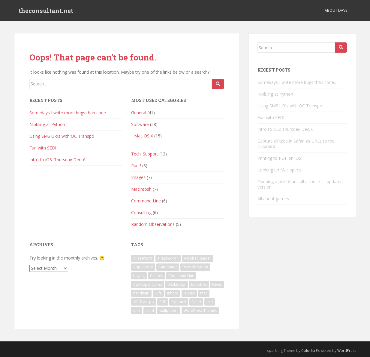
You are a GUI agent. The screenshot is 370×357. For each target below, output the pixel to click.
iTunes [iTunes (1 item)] (189, 293)
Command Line (146, 201)
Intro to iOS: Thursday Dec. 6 (57, 159)
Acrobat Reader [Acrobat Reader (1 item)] (197, 258)
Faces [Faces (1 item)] (217, 284)
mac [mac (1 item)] (203, 293)
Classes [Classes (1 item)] (156, 275)
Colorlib (308, 350)
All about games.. (274, 199)
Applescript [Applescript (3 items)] (143, 266)
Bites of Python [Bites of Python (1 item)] (195, 266)
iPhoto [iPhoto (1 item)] (172, 293)
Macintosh (141, 189)
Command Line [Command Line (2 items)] (181, 275)
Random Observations (153, 224)
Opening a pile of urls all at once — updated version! (300, 184)
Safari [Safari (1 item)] (196, 301)
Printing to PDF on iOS (279, 158)
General (138, 112)
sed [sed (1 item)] (209, 301)
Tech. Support (144, 154)
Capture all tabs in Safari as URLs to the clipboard (296, 143)
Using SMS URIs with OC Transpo (61, 136)
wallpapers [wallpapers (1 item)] (168, 310)
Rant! (136, 165)
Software (140, 124)
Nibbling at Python (47, 124)
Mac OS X (143, 136)
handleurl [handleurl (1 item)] (141, 293)
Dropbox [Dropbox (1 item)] (199, 284)
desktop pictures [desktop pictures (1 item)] (147, 284)
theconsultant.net (46, 10)
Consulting (141, 212)
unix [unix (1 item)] (136, 310)
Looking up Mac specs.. (280, 170)
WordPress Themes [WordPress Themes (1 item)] (200, 310)
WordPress (346, 350)
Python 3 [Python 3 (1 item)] (178, 301)
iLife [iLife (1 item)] (158, 293)
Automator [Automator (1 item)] (167, 266)
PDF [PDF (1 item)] (162, 301)
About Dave (336, 10)
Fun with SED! (42, 148)
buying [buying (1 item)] (139, 275)
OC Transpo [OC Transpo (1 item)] (143, 301)
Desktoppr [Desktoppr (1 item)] (176, 284)
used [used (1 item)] (150, 310)
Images (138, 177)
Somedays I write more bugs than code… (69, 112)
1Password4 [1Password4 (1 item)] (168, 258)
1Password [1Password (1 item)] (142, 258)
